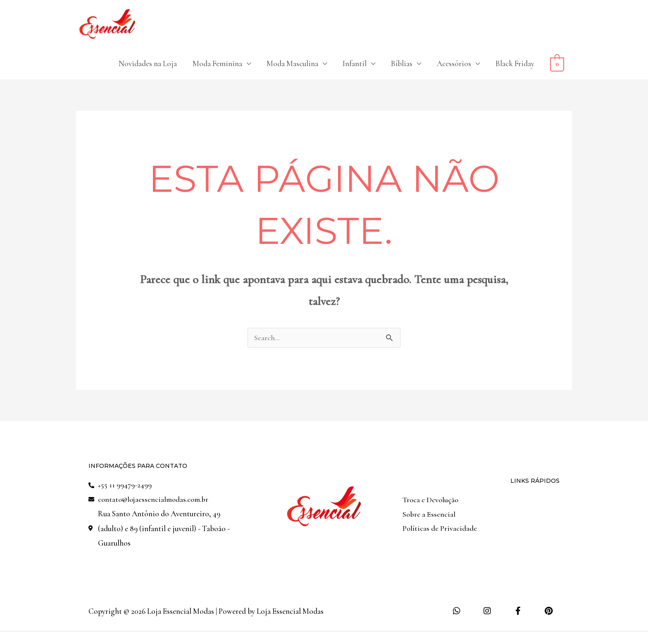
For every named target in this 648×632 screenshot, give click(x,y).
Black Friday (515, 64)
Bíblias (401, 64)
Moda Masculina (292, 64)
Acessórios (454, 64)
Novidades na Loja (148, 64)
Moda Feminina (217, 64)
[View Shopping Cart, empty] (557, 64)
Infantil (355, 64)
